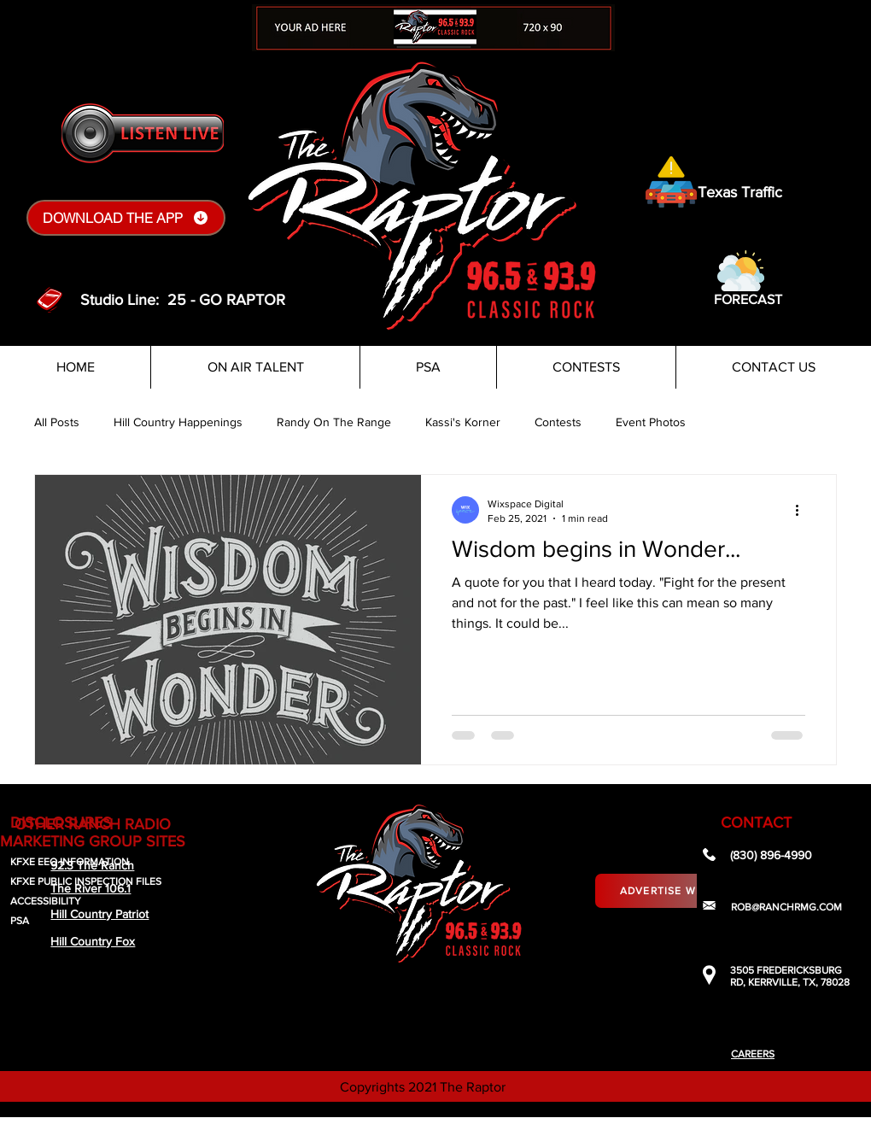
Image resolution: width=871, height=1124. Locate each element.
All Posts (56, 422)
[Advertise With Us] (676, 891)
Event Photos (651, 422)
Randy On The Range (334, 422)
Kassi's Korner (462, 422)
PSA (19, 921)
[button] (740, 270)
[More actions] (802, 510)
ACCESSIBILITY (45, 901)
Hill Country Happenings (178, 422)
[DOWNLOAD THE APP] (125, 218)
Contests (558, 422)
